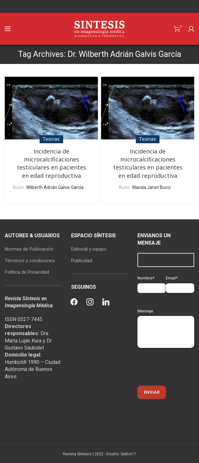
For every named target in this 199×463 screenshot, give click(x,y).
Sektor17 (128, 454)
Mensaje (165, 321)
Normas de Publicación (29, 249)
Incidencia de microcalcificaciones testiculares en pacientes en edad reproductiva (51, 163)
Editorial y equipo (89, 249)
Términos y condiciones (30, 260)
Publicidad (81, 260)
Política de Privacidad (27, 272)
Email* (180, 283)
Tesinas (51, 139)
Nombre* (151, 283)
